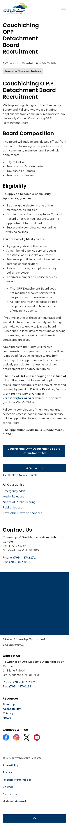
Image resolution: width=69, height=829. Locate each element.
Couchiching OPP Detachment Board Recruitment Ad (34, 451)
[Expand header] (63, 8)
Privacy (8, 713)
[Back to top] (34, 818)
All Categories (13, 484)
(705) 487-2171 (24, 557)
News (7, 717)
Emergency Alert (14, 491)
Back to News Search (22, 475)
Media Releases (13, 496)
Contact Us (10, 794)
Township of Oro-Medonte (22, 63)
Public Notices (12, 507)
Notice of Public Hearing (19, 502)
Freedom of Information (17, 779)
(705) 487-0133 (20, 562)
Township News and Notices (22, 71)
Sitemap (9, 704)
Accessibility (12, 709)
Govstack (20, 801)
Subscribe (34, 468)
